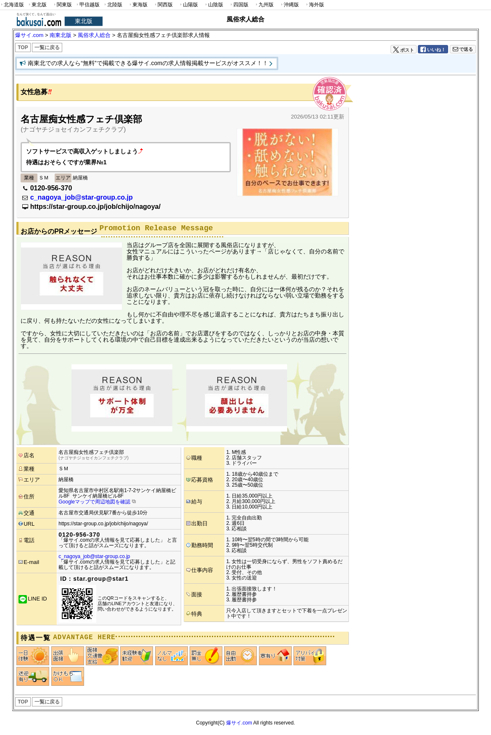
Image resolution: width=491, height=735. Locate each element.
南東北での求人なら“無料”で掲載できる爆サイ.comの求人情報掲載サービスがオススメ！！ (148, 63)
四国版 (238, 5)
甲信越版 (88, 5)
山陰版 (213, 5)
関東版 (62, 5)
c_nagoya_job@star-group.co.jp (81, 197)
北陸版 (112, 5)
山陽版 (188, 5)
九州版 (264, 5)
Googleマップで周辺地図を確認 (94, 502)
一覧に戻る (47, 47)
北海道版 (12, 5)
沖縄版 (289, 5)
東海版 (138, 5)
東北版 (37, 5)
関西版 (163, 5)
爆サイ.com (239, 723)
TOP (23, 47)
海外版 (314, 5)
